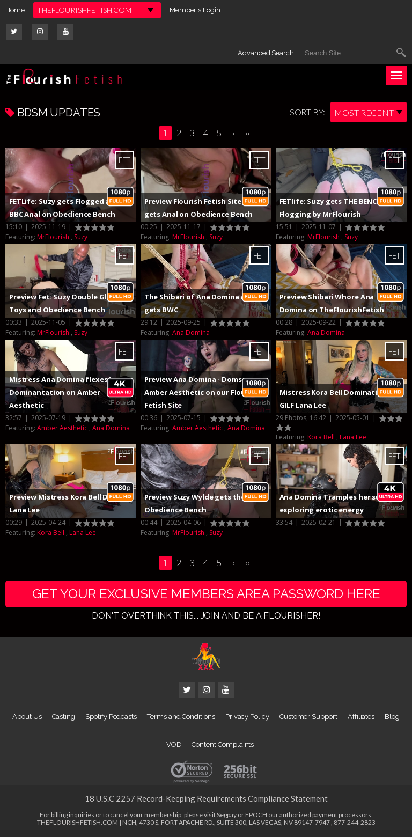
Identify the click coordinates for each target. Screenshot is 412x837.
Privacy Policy (247, 717)
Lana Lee (353, 437)
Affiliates (361, 717)
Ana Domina (191, 332)
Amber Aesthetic (62, 427)
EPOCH (256, 815)
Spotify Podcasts (111, 717)
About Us (26, 717)
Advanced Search (266, 53)
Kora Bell (321, 437)
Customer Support (308, 717)
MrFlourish (53, 236)
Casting (64, 717)
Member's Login (195, 10)
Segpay (227, 815)
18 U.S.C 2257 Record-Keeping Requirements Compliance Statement (206, 798)
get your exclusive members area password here (206, 593)
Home (15, 10)
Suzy (80, 236)
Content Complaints (223, 744)
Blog (392, 717)
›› (247, 133)
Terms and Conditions (181, 717)
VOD (174, 744)
